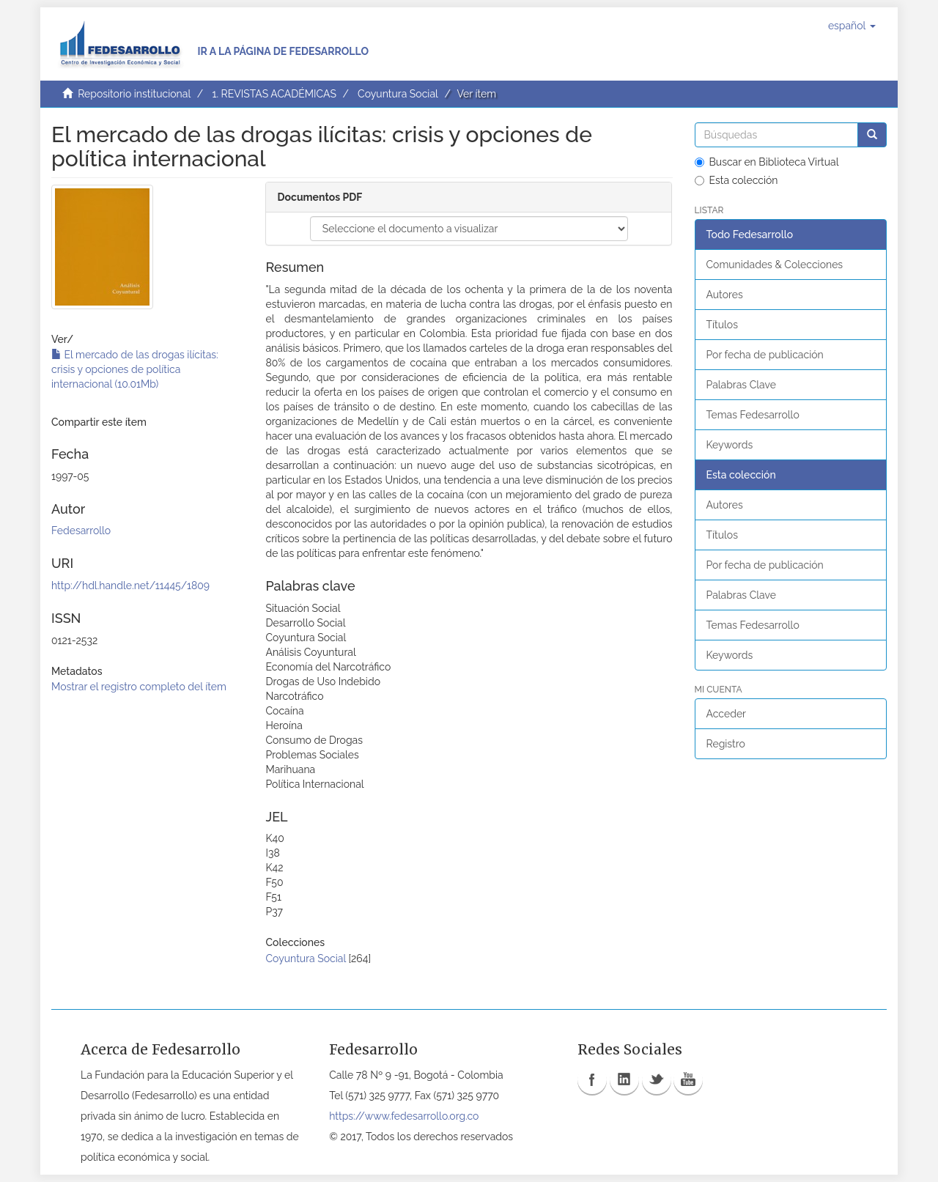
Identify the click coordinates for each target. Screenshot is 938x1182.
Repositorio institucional (134, 94)
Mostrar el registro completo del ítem (138, 686)
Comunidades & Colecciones (774, 264)
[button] (852, 25)
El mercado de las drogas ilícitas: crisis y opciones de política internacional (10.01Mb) (134, 369)
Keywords (729, 445)
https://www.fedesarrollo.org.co (404, 1116)
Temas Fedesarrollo (752, 415)
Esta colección (736, 180)
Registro (725, 744)
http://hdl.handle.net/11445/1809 (130, 585)
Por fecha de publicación (765, 355)
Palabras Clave (741, 385)
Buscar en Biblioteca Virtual (767, 162)
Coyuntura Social (398, 94)
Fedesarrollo (81, 530)
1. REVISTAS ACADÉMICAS (274, 94)
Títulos (722, 324)
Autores (724, 294)
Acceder (726, 714)
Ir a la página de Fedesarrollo (283, 51)
